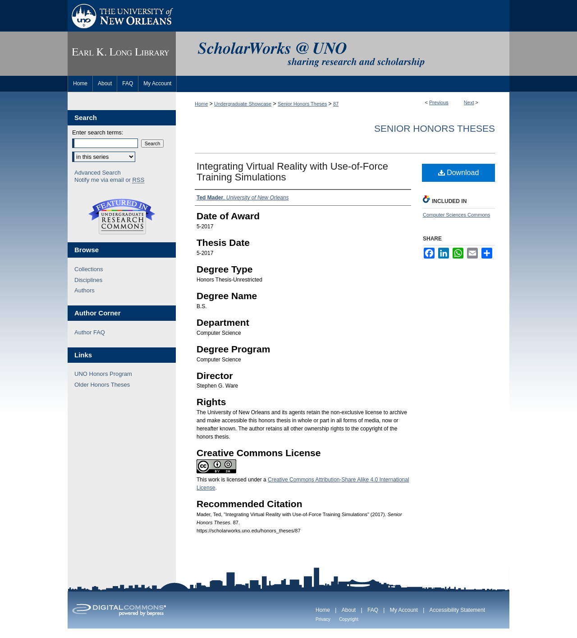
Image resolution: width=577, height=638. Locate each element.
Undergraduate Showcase (242, 103)
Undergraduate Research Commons (122, 216)
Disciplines (88, 280)
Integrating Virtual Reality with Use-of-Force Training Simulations (292, 172)
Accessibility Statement (457, 610)
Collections (88, 269)
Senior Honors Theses (302, 103)
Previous (439, 102)
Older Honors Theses (102, 384)
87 (336, 103)
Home (201, 103)
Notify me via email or (109, 180)
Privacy (323, 619)
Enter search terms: (97, 132)
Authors (84, 290)
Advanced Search (97, 172)
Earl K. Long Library (122, 54)
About (349, 610)
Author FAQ (89, 332)
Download (458, 172)
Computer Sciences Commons (456, 214)
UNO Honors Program (103, 373)
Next (469, 102)
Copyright (348, 619)
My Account (404, 610)
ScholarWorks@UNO (342, 54)
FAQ (372, 610)
